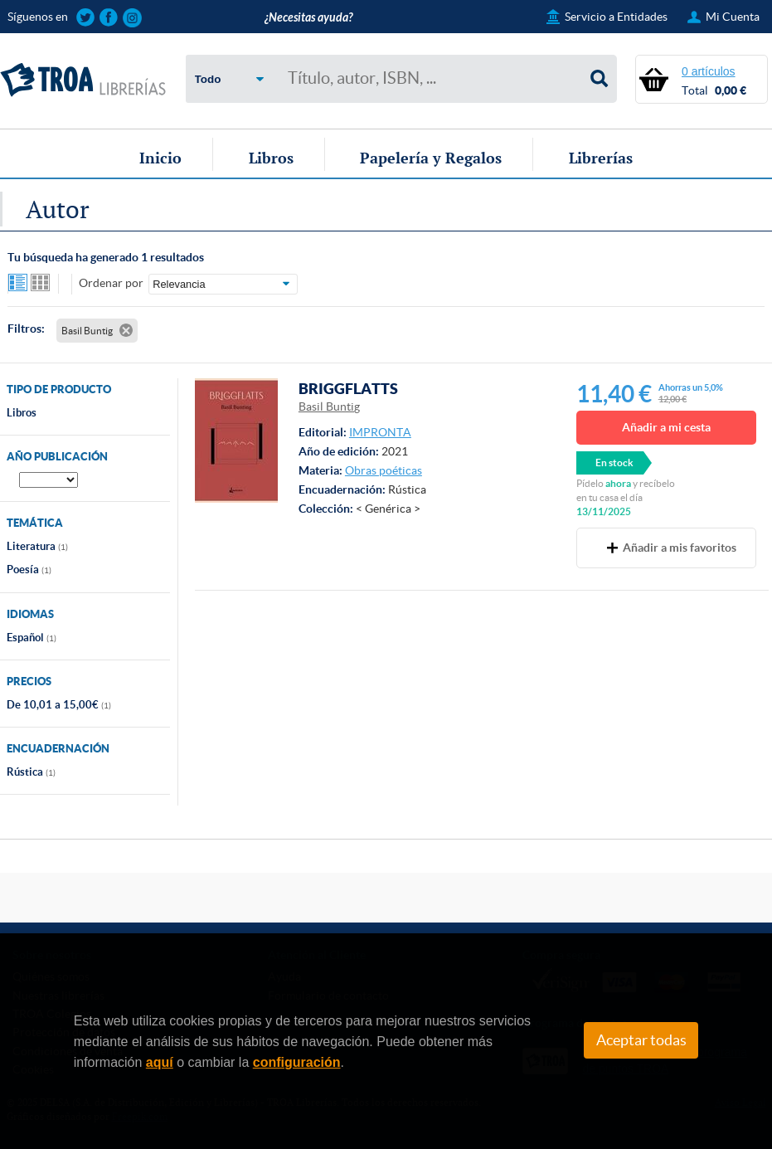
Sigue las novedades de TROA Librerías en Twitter (85, 17)
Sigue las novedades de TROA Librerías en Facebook (109, 17)
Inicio (160, 158)
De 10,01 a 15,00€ (59, 705)
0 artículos (709, 71)
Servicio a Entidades (616, 16)
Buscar (599, 79)
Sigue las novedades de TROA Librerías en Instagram (132, 17)
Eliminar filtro (126, 330)
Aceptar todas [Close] (641, 1040)
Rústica (31, 772)
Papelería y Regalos (431, 158)
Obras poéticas (383, 470)
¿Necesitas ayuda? (308, 18)
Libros (271, 158)
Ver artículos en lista (18, 284)
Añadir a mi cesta (666, 427)
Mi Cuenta (733, 16)
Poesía (29, 569)
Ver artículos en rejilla (41, 284)
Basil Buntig (329, 406)
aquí (159, 1062)
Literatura (37, 546)
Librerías (601, 158)
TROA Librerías (83, 80)
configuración (297, 1062)
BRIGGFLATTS (348, 388)
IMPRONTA (380, 432)
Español (31, 637)
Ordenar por (111, 283)
